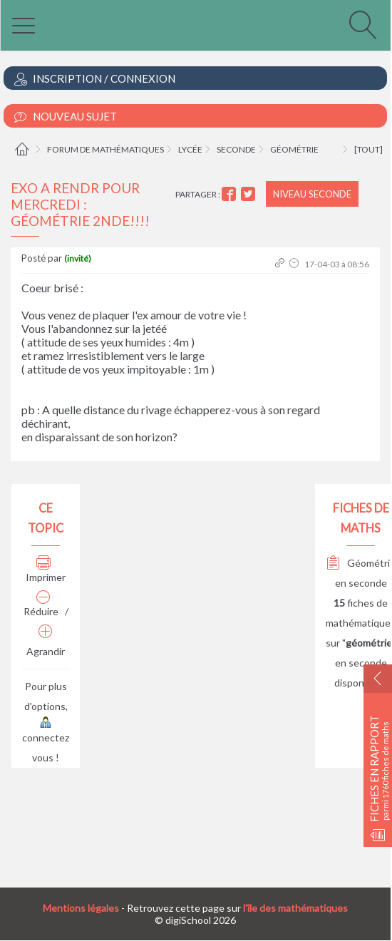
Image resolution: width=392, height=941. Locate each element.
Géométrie (294, 149)
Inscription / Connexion (94, 79)
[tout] (368, 149)
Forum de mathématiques (105, 149)
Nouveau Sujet (65, 116)
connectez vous (45, 740)
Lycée (190, 149)
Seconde (236, 149)
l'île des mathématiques (295, 908)
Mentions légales (81, 908)
